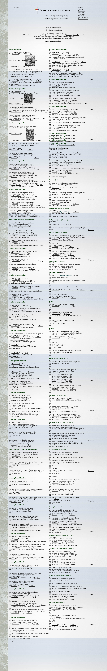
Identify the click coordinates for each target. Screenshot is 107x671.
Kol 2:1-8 (54, 280)
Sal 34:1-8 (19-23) (57, 122)
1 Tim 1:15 (55, 298)
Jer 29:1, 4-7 (55, 74)
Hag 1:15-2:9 (55, 417)
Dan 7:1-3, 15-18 (57, 570)
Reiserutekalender (83, 19)
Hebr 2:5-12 (55, 435)
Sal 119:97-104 (56, 103)
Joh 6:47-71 (55, 235)
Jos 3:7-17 (55, 247)
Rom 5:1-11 (55, 411)
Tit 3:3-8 (54, 556)
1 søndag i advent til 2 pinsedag (58, 15)
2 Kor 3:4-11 (15, 425)
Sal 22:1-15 (55, 66)
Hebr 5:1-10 (55, 130)
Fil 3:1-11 (54, 515)
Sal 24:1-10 (55, 269)
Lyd (25, 212)
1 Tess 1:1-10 (55, 258)
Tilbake (16, 8)
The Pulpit (81, 15)
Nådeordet (81, 12)
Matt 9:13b (55, 625)
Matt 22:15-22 (56, 90)
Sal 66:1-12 (55, 76)
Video (28, 212)
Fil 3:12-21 (55, 583)
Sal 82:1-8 (14, 299)
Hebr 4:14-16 (55, 95)
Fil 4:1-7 (14, 147)
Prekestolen (81, 11)
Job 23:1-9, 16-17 (57, 65)
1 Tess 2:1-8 (55, 205)
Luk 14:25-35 (15, 525)
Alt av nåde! (81, 14)
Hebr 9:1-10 (55, 524)
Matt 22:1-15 (55, 334)
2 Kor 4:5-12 (55, 371)
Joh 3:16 (13, 212)
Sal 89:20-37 (15, 319)
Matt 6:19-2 (55, 275)
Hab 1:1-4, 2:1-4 (56, 531)
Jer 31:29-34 (55, 102)
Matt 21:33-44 (15, 454)
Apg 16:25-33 (15, 541)
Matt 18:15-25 (56, 212)
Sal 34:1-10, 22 (56, 248)
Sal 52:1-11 (14, 327)
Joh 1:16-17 (14, 462)
